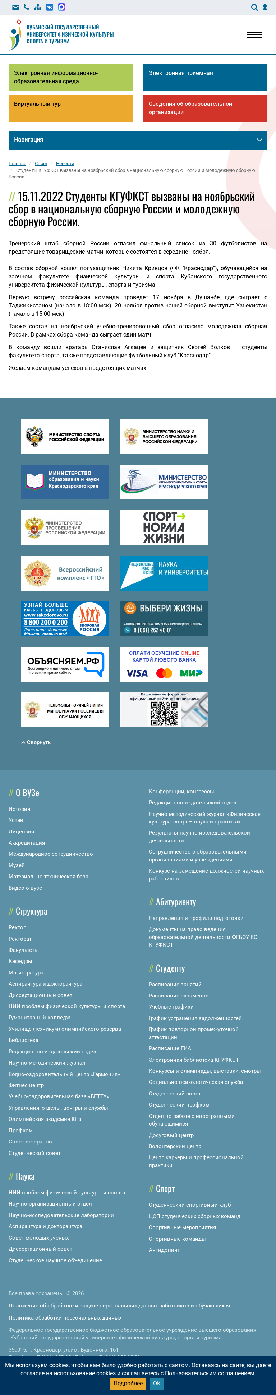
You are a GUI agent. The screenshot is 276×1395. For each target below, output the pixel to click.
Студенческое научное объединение (55, 1260)
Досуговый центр (171, 1135)
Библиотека (23, 1040)
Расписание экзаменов (179, 995)
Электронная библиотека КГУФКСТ (194, 1060)
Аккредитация (27, 843)
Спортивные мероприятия (182, 1227)
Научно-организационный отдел (50, 1204)
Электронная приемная (181, 73)
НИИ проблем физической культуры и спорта (67, 1006)
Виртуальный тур (37, 103)
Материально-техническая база (48, 876)
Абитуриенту (176, 901)
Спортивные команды (177, 1239)
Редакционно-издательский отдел (52, 1051)
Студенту (170, 967)
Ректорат (20, 939)
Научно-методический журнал (47, 1063)
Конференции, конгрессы (181, 791)
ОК (157, 1383)
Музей (17, 865)
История (19, 809)
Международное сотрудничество (51, 854)
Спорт (165, 1188)
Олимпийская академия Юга (45, 1119)
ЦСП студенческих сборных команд (194, 1216)
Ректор (17, 927)
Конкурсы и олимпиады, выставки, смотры (205, 1071)
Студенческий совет (35, 1153)
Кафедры (20, 961)
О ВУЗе (27, 792)
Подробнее (128, 1383)
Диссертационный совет (40, 995)
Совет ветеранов (30, 1141)
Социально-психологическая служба (196, 1082)
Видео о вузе (25, 888)
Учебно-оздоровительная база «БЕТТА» (59, 1096)
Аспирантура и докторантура (45, 984)
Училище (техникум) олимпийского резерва (65, 1029)
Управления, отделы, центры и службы (58, 1108)
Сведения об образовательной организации (190, 108)
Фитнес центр (26, 1085)
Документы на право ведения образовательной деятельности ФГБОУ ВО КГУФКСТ (203, 937)
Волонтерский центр (175, 1146)
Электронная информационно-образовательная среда (56, 77)
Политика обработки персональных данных (65, 1318)
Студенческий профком (179, 1105)
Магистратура (26, 972)
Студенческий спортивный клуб (190, 1205)
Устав (16, 820)
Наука (25, 1175)
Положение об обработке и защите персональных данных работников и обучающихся (119, 1305)
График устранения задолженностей (195, 1018)
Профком (21, 1130)
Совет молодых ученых (39, 1238)
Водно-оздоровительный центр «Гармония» (64, 1074)
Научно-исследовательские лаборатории (61, 1215)
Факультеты (24, 950)
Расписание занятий (175, 984)
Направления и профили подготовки (196, 918)
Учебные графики (171, 1007)
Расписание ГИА (170, 1048)
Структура (31, 910)
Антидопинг (164, 1250)
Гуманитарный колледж (39, 1017)
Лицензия (21, 831)
